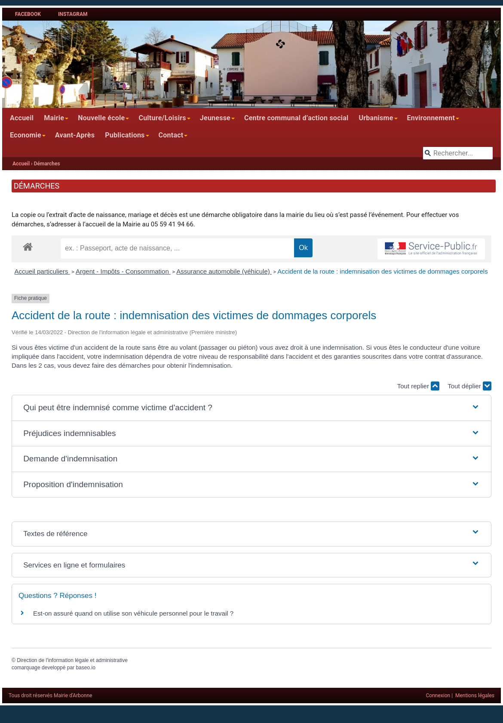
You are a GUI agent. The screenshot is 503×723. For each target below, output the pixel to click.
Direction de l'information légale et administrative (72, 660)
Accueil (22, 118)
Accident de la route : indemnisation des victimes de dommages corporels (382, 271)
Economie (25, 135)
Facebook (28, 14)
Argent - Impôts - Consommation (123, 271)
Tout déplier (469, 385)
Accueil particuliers (42, 271)
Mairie (54, 118)
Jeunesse (215, 118)
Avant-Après (75, 135)
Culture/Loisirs (162, 118)
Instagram (73, 14)
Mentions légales (474, 695)
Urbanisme (376, 118)
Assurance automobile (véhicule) (224, 271)
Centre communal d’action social (296, 118)
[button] (251, 408)
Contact (171, 135)
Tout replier (418, 385)
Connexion (438, 695)
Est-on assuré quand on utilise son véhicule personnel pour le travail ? (133, 613)
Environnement (431, 118)
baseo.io (85, 668)
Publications (124, 135)
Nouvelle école (101, 118)
